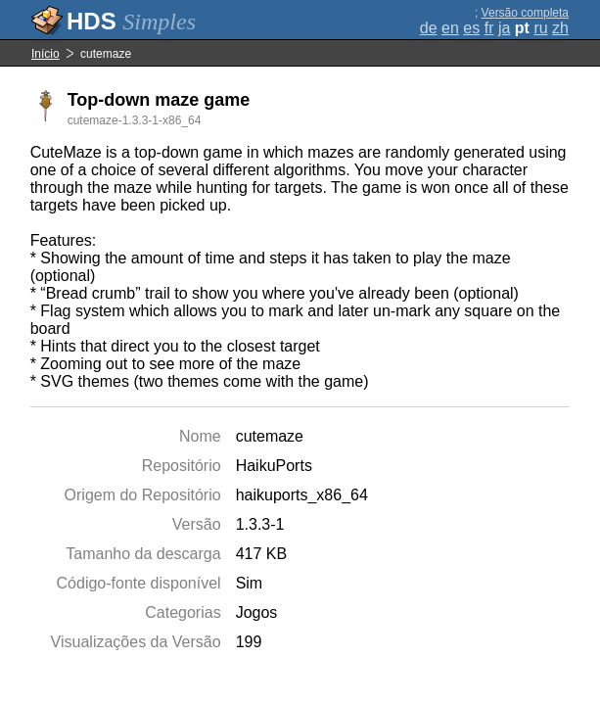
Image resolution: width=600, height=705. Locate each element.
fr (489, 28)
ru (540, 28)
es (471, 28)
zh (560, 28)
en (450, 28)
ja (504, 28)
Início (45, 54)
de (429, 28)
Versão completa (525, 13)
